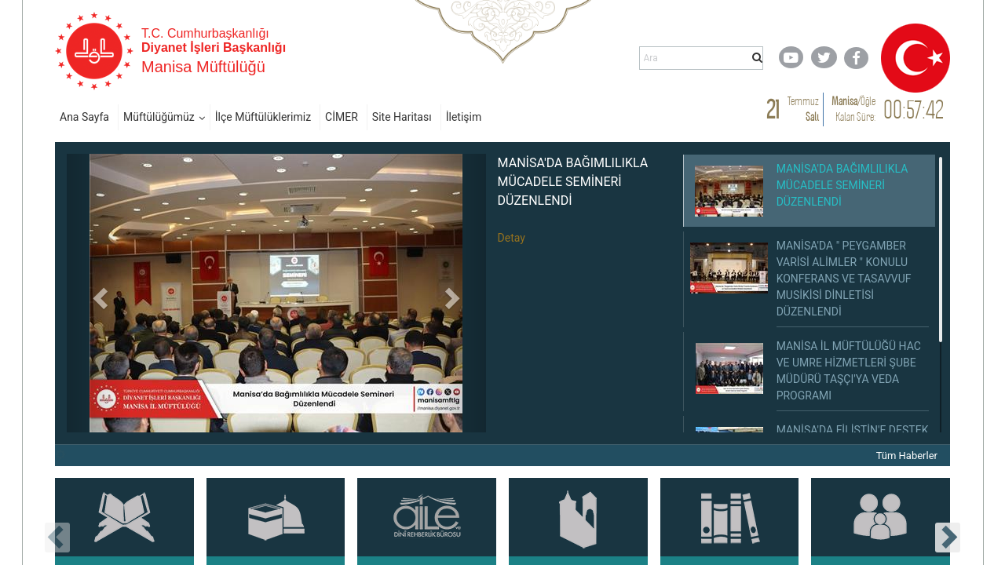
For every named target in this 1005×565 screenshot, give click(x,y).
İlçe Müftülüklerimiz (263, 117)
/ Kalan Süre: (853, 108)
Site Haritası (402, 117)
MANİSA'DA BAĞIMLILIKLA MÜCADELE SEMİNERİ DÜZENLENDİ (573, 181)
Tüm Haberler (906, 455)
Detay (511, 237)
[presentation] (57, 537)
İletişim (464, 117)
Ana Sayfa (84, 117)
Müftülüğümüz (159, 117)
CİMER (341, 117)
